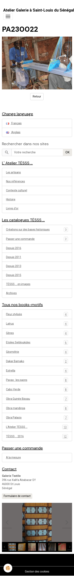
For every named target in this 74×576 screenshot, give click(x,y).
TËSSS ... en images (18, 284)
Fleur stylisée (37, 314)
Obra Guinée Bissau (37, 399)
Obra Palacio (37, 417)
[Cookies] (8, 568)
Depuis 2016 (13, 248)
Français (14, 123)
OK (67, 152)
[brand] (38, 10)
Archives (11, 293)
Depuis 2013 (13, 266)
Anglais (13, 132)
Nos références (15, 181)
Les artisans (13, 172)
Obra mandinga (37, 408)
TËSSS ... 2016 (37, 436)
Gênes (37, 333)
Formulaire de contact (17, 496)
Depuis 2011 (13, 257)
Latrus (37, 323)
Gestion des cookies (37, 571)
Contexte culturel (16, 190)
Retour (37, 96)
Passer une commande (20, 238)
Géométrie (37, 352)
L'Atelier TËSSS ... (37, 427)
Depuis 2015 (13, 275)
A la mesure (13, 457)
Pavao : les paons (37, 380)
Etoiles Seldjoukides (37, 342)
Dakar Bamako (37, 361)
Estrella (37, 370)
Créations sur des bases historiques (28, 229)
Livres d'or (12, 208)
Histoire (10, 199)
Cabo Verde (37, 389)
